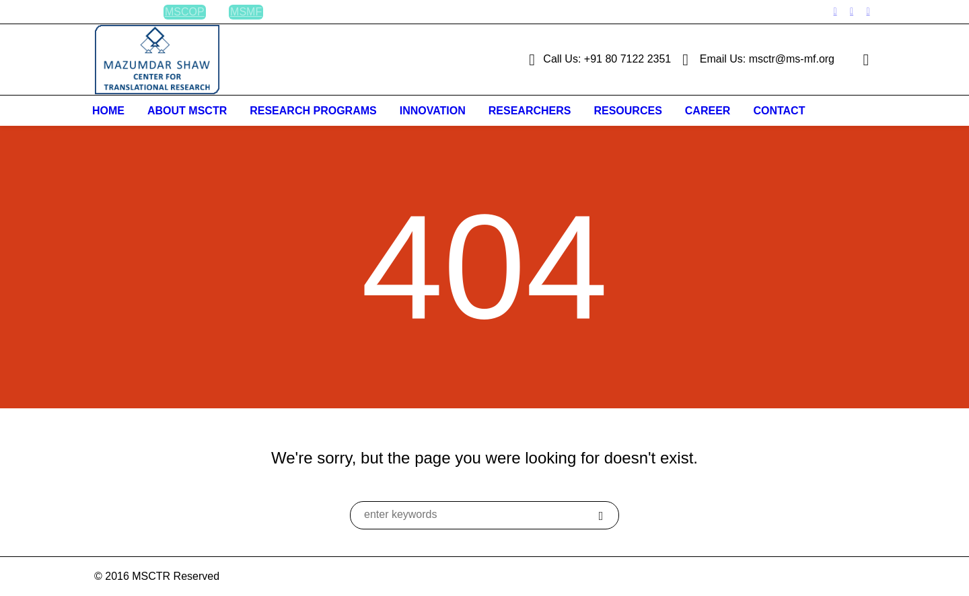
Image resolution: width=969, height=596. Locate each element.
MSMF (246, 11)
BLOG (125, 11)
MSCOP (185, 11)
